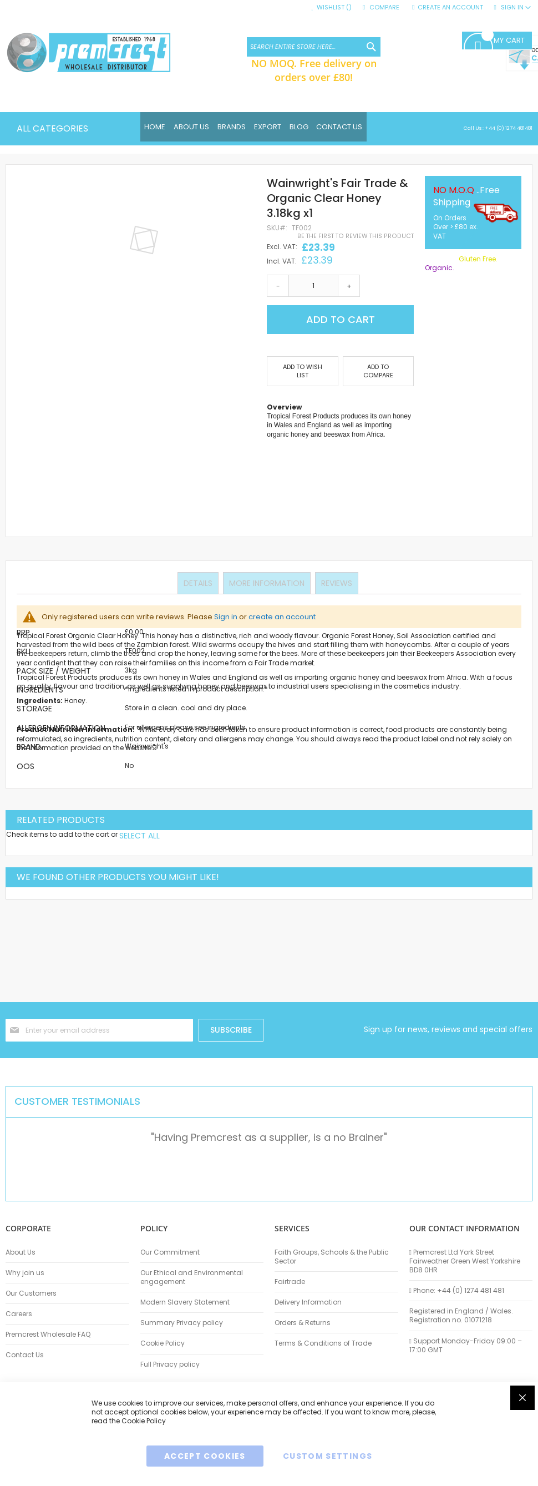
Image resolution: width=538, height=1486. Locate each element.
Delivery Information (308, 1302)
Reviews (335, 582)
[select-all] (139, 835)
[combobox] (313, 47)
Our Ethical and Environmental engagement (191, 1277)
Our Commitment (170, 1252)
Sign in (225, 616)
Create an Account (450, 7)
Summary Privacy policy (181, 1322)
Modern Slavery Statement (185, 1302)
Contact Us (25, 1355)
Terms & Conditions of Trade (323, 1343)
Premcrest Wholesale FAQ (48, 1334)
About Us (20, 1252)
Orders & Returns (303, 1322)
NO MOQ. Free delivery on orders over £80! (314, 70)
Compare (384, 7)
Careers (19, 1314)
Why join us (25, 1272)
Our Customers (31, 1293)
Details (199, 582)
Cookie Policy (162, 1343)
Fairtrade (290, 1281)
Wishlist (334, 7)
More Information (266, 582)
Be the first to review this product (355, 236)
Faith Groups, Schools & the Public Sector (332, 1257)
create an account (282, 616)
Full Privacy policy (170, 1364)
